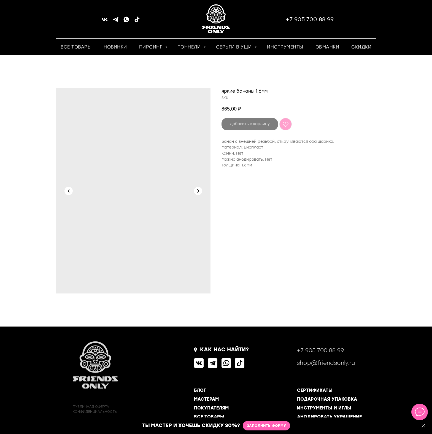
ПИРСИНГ (151, 47)
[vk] (104, 21)
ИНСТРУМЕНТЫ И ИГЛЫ (324, 408)
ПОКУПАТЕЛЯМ (211, 408)
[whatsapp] (126, 21)
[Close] (423, 426)
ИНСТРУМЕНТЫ (285, 47)
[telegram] (115, 21)
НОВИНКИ (115, 47)
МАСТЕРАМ (206, 399)
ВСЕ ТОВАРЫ (76, 47)
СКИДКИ (361, 47)
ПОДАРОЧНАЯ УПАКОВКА (327, 399)
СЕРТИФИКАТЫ (315, 390)
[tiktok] (137, 21)
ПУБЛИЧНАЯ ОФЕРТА (91, 407)
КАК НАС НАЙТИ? (224, 349)
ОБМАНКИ (327, 47)
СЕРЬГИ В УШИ (234, 47)
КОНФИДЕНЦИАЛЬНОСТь (95, 412)
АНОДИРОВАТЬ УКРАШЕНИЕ (329, 416)
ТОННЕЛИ (190, 47)
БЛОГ (200, 390)
